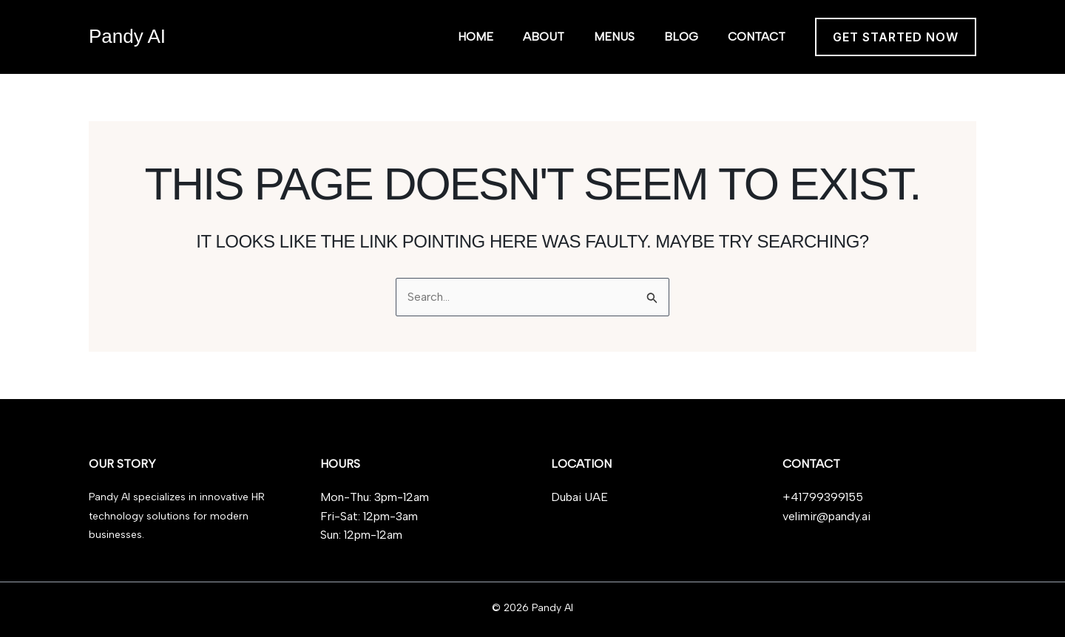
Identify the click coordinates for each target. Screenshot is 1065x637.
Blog (681, 37)
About (543, 37)
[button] (895, 37)
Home (475, 37)
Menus (614, 37)
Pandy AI (127, 36)
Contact (756, 37)
